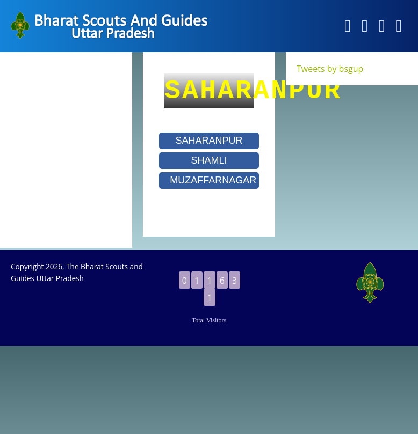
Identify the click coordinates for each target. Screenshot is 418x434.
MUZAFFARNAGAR (213, 180)
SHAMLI (209, 160)
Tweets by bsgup (330, 69)
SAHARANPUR (208, 140)
